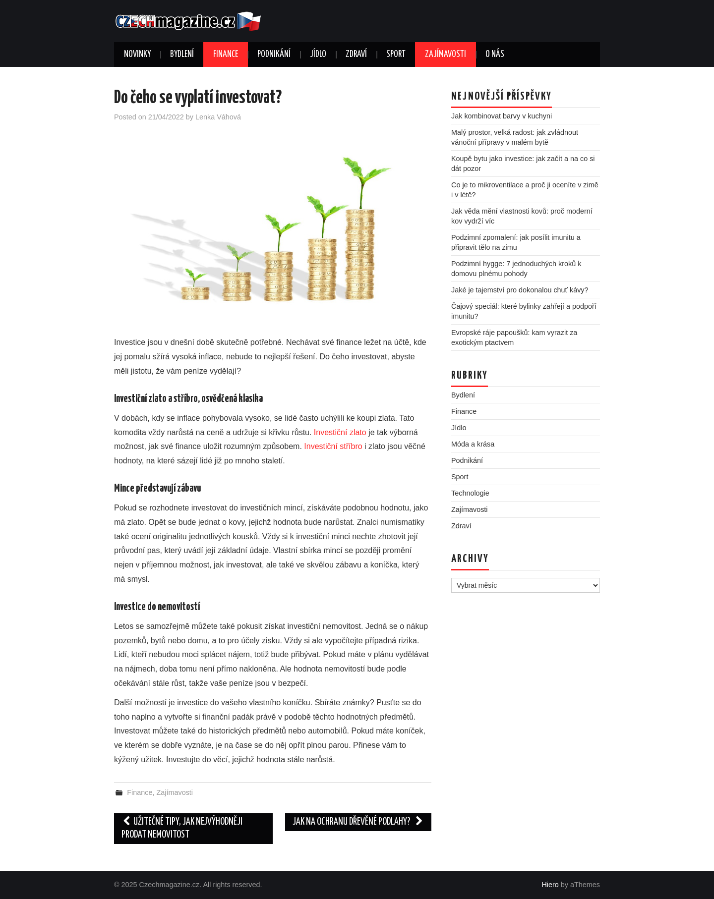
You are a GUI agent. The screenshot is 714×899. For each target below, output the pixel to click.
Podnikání (274, 54)
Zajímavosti (445, 54)
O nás (494, 54)
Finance (225, 54)
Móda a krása (472, 444)
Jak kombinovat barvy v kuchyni (501, 116)
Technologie (470, 493)
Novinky (137, 54)
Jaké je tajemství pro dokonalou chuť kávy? (520, 290)
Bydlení (182, 54)
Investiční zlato (340, 432)
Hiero (549, 885)
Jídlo (318, 54)
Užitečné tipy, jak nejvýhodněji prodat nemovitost (181, 828)
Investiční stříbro (333, 446)
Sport (396, 54)
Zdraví (356, 54)
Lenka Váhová (218, 117)
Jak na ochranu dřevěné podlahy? (358, 822)
